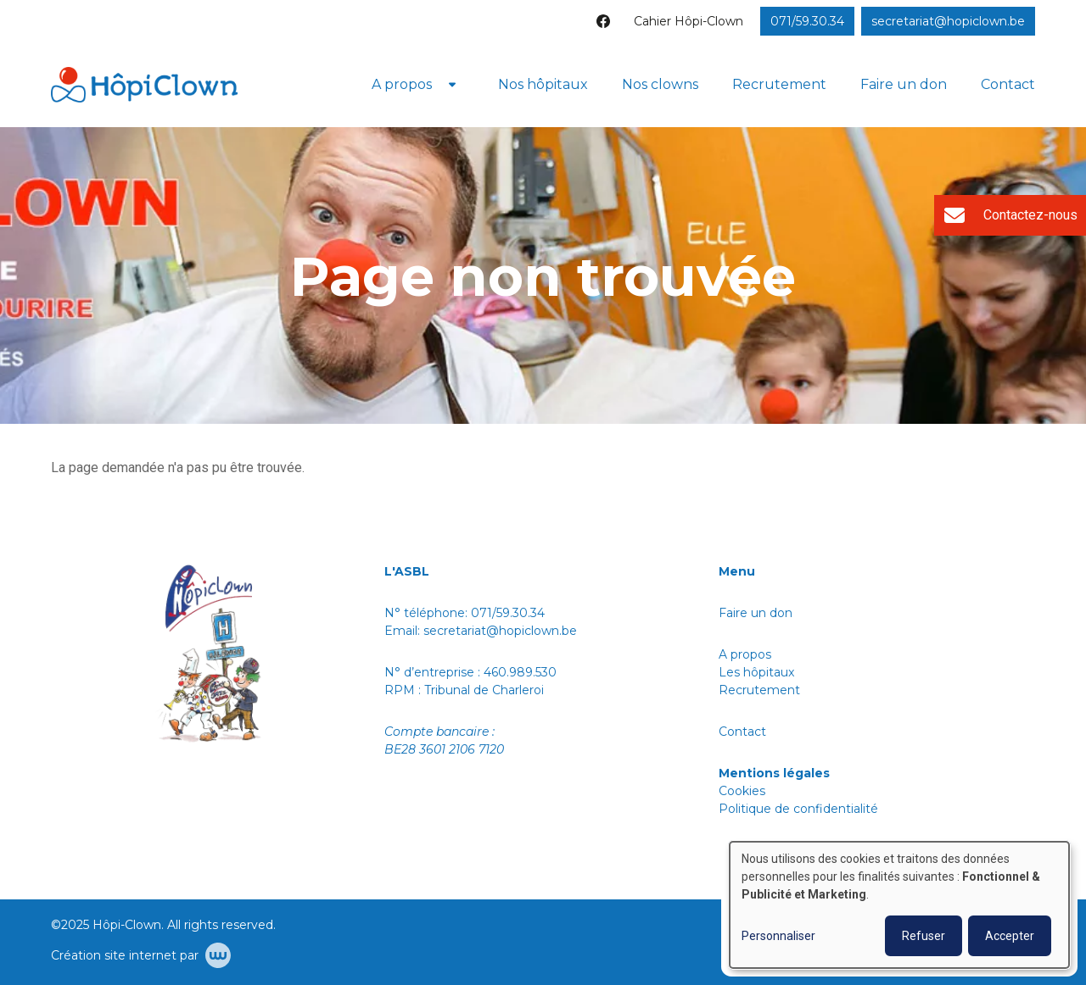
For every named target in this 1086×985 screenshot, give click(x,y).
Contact (1008, 84)
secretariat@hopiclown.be (500, 630)
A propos (402, 84)
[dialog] (899, 905)
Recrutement (779, 84)
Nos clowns (660, 84)
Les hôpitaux (756, 672)
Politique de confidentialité (800, 808)
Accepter (1009, 936)
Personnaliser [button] (778, 936)
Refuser (923, 936)
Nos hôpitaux (543, 84)
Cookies (742, 791)
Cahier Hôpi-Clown (688, 21)
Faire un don (903, 84)
